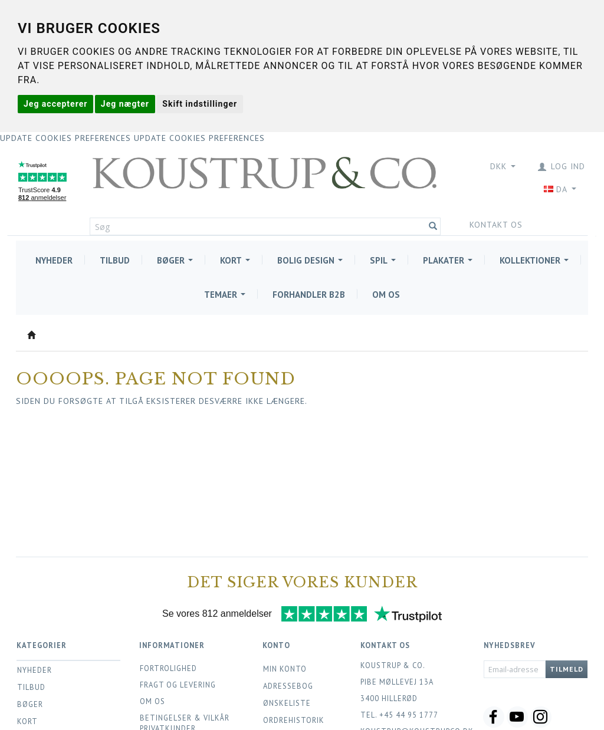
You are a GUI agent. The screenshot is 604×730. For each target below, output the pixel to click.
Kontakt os (487, 224)
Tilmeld (566, 669)
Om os (152, 701)
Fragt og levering (178, 684)
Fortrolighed (168, 668)
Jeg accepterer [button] (55, 103)
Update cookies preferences (65, 138)
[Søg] (433, 226)
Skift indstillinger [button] (199, 103)
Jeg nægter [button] (125, 103)
